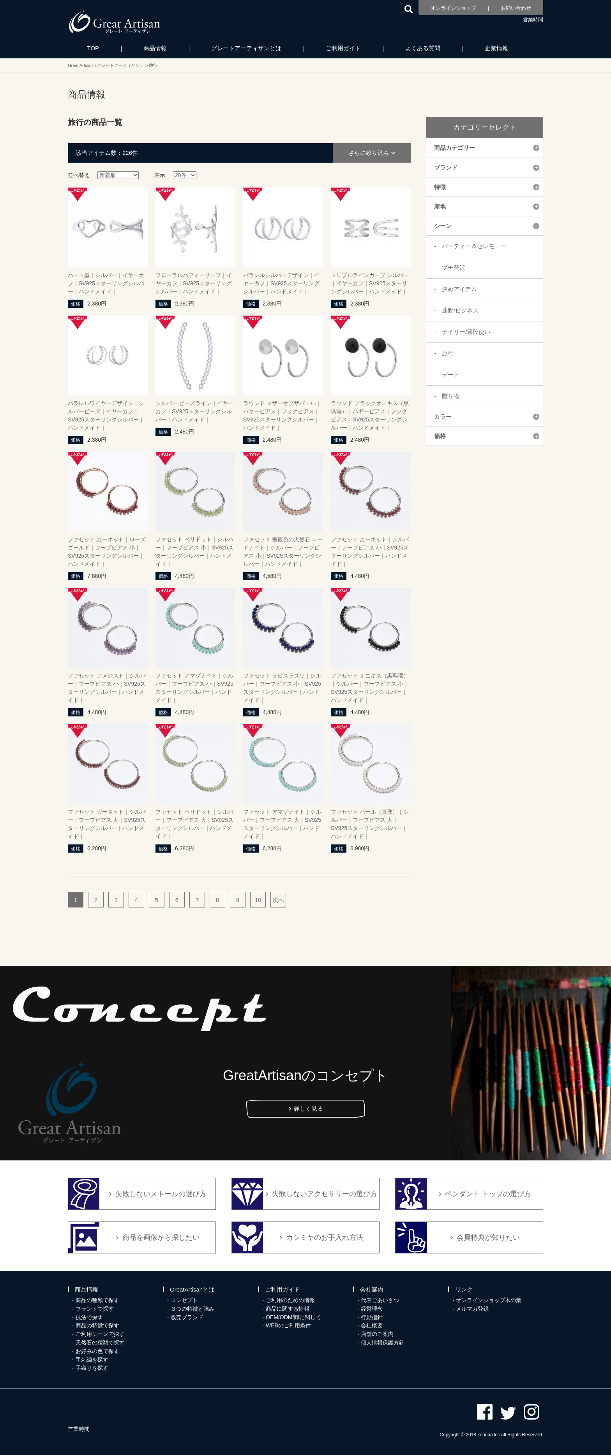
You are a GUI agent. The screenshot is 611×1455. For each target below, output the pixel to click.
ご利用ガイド (343, 48)
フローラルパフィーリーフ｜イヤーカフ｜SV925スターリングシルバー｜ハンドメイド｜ (193, 283)
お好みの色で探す (97, 1351)
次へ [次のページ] (278, 900)
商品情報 (155, 48)
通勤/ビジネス (460, 310)
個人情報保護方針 (382, 1342)
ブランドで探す (95, 1309)
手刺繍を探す (92, 1360)
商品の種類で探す (97, 1300)
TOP (93, 48)
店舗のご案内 (377, 1334)
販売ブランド (187, 1317)
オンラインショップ (453, 8)
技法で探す (89, 1317)
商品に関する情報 (287, 1309)
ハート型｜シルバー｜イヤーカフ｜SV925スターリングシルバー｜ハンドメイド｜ (106, 283)
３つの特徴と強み (192, 1309)
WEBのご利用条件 (288, 1325)
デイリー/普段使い (466, 331)
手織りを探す (92, 1368)
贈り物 (450, 396)
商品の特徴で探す (97, 1325)
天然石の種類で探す (100, 1342)
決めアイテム (459, 289)
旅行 (448, 353)
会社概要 (372, 1325)
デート (450, 374)
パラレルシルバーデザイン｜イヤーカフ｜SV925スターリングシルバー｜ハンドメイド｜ (281, 283)
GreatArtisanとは (192, 1289)
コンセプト (184, 1300)
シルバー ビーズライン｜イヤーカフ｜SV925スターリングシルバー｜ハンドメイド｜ (194, 411)
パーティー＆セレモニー (474, 246)
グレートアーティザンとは (246, 48)
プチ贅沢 (453, 267)
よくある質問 (422, 48)
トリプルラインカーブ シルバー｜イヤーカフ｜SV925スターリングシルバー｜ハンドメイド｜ (370, 283)
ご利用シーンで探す (100, 1334)
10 (258, 900)
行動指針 (372, 1317)
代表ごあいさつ (380, 1300)
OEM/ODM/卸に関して (293, 1317)
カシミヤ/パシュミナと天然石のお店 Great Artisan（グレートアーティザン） (114, 21)
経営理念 (372, 1309)
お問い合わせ (516, 8)
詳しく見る (308, 1108)
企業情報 (496, 48)
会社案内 (371, 1289)
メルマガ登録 (472, 1309)
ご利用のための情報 (290, 1300)
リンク (464, 1289)
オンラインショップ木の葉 (488, 1300)
